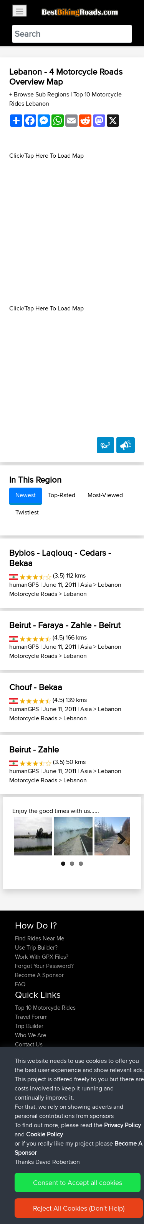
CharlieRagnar (33, 1086)
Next (118, 836)
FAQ (20, 984)
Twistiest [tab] (27, 512)
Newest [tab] (25, 495)
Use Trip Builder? (36, 947)
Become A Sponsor (39, 975)
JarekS (24, 1123)
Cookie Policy (23, 1204)
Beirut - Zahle (34, 749)
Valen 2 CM (84, 1095)
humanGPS (24, 584)
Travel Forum (31, 1017)
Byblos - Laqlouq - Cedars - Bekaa (60, 558)
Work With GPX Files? (41, 957)
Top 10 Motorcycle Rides (45, 1008)
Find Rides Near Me (39, 938)
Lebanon (75, 593)
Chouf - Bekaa (35, 687)
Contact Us (29, 1044)
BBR (65, 1077)
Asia (86, 584)
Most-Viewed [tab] (105, 495)
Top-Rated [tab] (61, 495)
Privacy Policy (118, 1194)
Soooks (25, 1114)
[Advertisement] (72, 232)
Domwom (28, 1095)
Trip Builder (29, 1026)
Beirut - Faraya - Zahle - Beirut (64, 625)
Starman (26, 1132)
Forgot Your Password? (44, 966)
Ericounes (28, 1077)
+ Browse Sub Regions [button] (40, 94)
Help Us (25, 1053)
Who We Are (30, 1035)
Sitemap (86, 1194)
